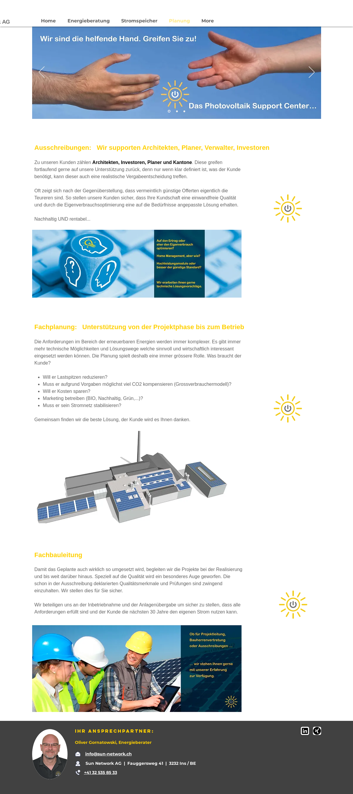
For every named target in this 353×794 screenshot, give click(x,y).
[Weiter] (312, 72)
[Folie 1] (169, 111)
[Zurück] (42, 72)
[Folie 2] (177, 111)
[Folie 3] (184, 111)
